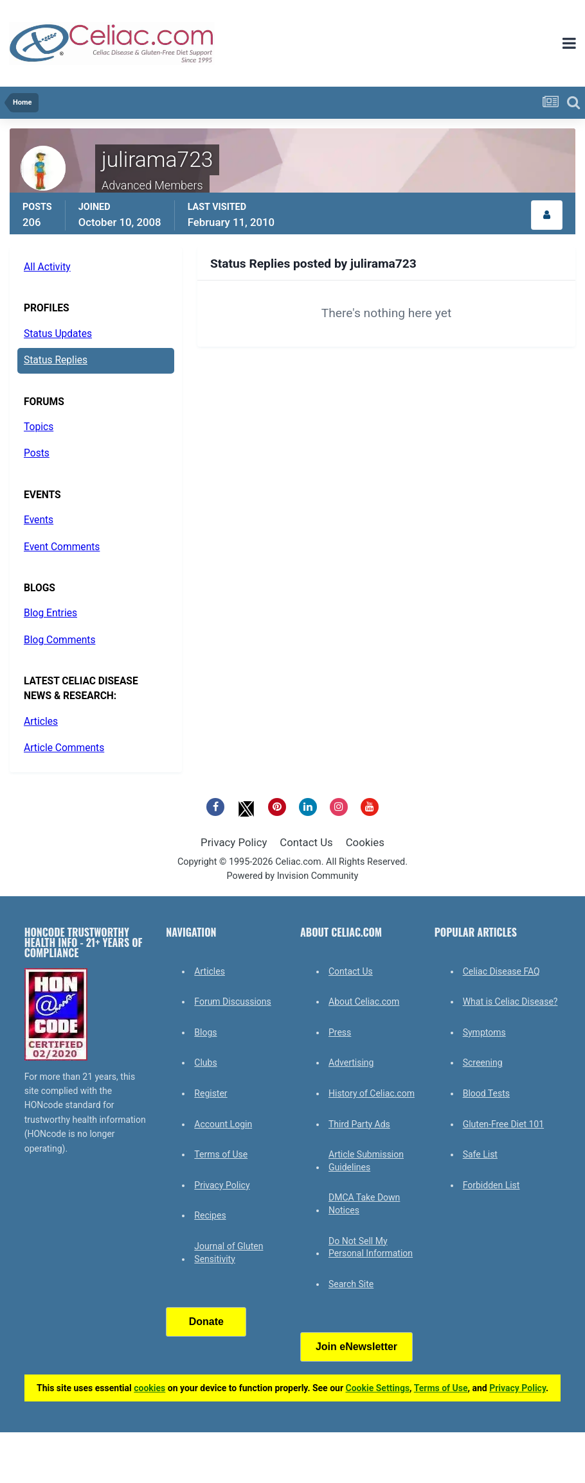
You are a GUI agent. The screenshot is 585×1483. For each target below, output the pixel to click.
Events (38, 520)
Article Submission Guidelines (366, 1160)
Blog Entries (50, 613)
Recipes (210, 1215)
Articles (41, 721)
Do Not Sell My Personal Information (370, 1247)
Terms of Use (221, 1154)
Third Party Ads (359, 1124)
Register (210, 1093)
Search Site (351, 1284)
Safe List (480, 1154)
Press (339, 1032)
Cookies (365, 842)
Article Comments (64, 748)
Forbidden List (491, 1185)
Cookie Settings (378, 1388)
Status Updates (58, 334)
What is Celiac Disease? (510, 1001)
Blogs (205, 1032)
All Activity (47, 267)
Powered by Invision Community (293, 876)
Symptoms (484, 1032)
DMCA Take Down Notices (364, 1203)
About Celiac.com (363, 1001)
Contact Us (306, 842)
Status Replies (55, 360)
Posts (37, 453)
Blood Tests (486, 1093)
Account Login (223, 1124)
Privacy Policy (234, 842)
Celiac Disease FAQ (501, 971)
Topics (38, 427)
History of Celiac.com (371, 1093)
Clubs (205, 1062)
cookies (149, 1388)
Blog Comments (59, 640)
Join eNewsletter (356, 1346)
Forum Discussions (232, 1001)
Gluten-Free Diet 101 (503, 1124)
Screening (483, 1062)
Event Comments (62, 547)
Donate (206, 1321)
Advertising (351, 1062)
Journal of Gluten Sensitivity (228, 1252)
